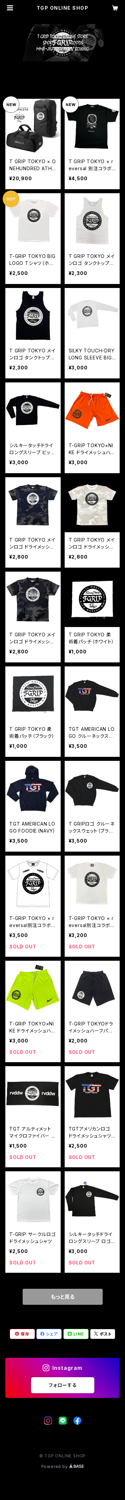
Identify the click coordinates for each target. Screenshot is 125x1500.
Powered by (62, 1466)
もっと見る (63, 1296)
